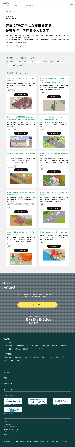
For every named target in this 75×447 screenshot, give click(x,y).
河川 (25, 357)
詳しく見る (21, 94)
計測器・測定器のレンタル (13, 404)
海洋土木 (43, 242)
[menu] (71, 3)
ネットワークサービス (37, 349)
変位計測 (54, 346)
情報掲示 (25, 349)
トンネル (26, 204)
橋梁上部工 (19, 204)
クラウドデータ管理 (32, 346)
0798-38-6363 (39, 319)
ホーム (5, 421)
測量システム (45, 346)
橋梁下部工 (11, 90)
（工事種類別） (8, 354)
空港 (42, 129)
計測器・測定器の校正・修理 (37, 404)
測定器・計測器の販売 (62, 404)
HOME (7, 11)
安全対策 (17, 349)
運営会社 (7, 434)
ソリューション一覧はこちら (14, 46)
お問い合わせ (8, 383)
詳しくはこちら (38, 305)
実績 (5, 378)
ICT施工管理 (20, 346)
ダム (14, 208)
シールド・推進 (12, 129)
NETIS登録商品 (9, 346)
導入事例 (7, 372)
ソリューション (9, 367)
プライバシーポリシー (10, 432)
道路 (42, 204)
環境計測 (63, 346)
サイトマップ (8, 389)
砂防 (9, 208)
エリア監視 (8, 349)
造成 (33, 204)
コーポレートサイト (13, 412)
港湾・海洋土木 (34, 357)
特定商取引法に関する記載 (11, 429)
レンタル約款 (7, 424)
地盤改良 (43, 93)
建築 (42, 168)
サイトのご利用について (10, 427)
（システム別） (8, 343)
